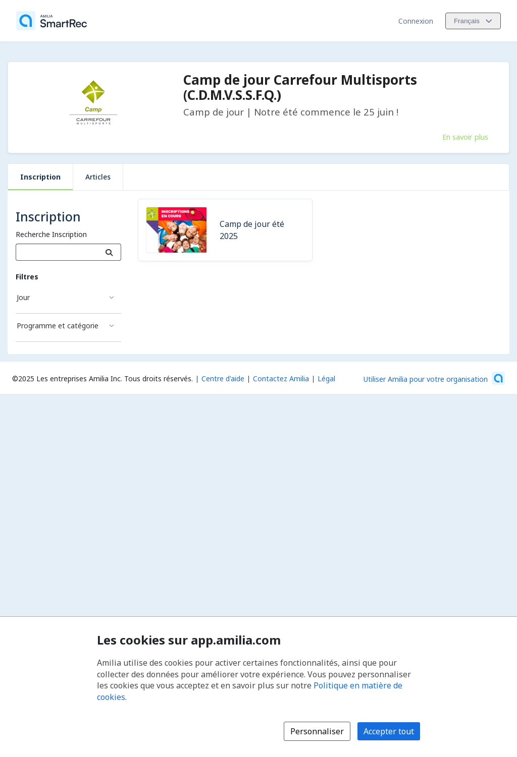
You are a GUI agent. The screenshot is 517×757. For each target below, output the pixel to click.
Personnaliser (317, 731)
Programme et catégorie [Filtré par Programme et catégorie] (57, 325)
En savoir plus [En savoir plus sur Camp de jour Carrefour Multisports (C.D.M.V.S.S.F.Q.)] (465, 137)
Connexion (415, 21)
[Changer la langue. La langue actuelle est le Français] (473, 21)
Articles (98, 177)
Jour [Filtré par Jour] (23, 297)
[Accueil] (51, 20)
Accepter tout (389, 731)
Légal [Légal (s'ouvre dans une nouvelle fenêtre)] (326, 378)
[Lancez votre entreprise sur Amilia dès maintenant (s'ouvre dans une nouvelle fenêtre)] (434, 378)
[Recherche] (109, 252)
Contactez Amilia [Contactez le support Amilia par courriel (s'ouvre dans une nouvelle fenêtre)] (281, 378)
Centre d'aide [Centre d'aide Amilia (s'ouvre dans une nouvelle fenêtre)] (222, 378)
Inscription (40, 177)
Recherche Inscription (51, 234)
